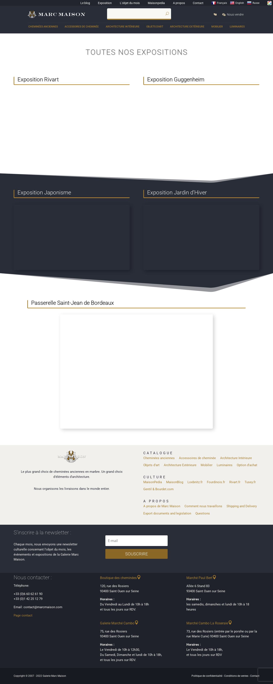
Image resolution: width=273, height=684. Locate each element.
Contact (198, 3)
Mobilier (217, 26)
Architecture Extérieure (187, 26)
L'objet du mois (130, 3)
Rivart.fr (234, 482)
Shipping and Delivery (242, 506)
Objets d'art (154, 26)
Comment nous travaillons (203, 506)
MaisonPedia (152, 482)
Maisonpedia (156, 3)
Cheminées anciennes (43, 26)
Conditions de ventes (236, 675)
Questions (202, 513)
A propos (179, 3)
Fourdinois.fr (216, 482)
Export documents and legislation (167, 513)
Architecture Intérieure (122, 26)
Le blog (85, 3)
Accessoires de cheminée (82, 26)
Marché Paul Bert (199, 578)
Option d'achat (247, 465)
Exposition (105, 3)
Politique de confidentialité (207, 675)
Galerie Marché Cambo (117, 623)
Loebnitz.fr (195, 482)
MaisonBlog (174, 482)
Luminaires (237, 26)
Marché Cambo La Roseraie (207, 623)
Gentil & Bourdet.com (158, 489)
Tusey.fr (250, 482)
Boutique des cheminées (118, 578)
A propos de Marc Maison (161, 506)
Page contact (23, 615)
